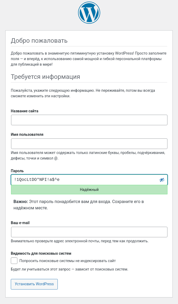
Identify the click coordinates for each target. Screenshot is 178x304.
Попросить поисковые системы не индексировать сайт (63, 261)
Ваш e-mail (20, 223)
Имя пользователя (27, 134)
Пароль (17, 171)
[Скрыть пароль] (162, 180)
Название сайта (24, 111)
